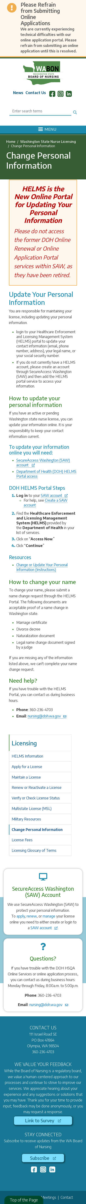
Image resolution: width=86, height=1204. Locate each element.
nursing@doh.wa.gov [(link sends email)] (47, 716)
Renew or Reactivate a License (36, 787)
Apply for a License (27, 766)
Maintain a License (26, 777)
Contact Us (35, 92)
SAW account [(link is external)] (54, 495)
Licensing (24, 743)
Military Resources (26, 819)
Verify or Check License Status (36, 798)
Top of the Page (24, 1199)
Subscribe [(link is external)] (43, 1158)
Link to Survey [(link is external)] (43, 1120)
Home (10, 141)
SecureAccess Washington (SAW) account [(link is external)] (43, 462)
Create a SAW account (45, 502)
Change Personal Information (37, 829)
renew (32, 916)
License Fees (22, 840)
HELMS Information (27, 756)
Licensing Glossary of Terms (34, 850)
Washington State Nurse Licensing (48, 141)
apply (21, 916)
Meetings (48, 1197)
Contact (67, 1197)
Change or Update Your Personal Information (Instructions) (42, 567)
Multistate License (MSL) (32, 808)
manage (49, 916)
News (18, 92)
